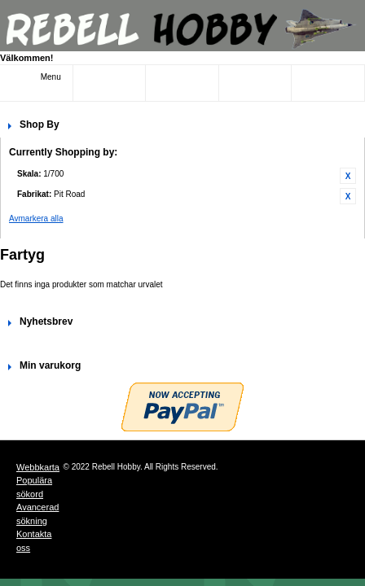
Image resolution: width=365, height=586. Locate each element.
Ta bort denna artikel (348, 176)
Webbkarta (37, 467)
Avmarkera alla (36, 218)
